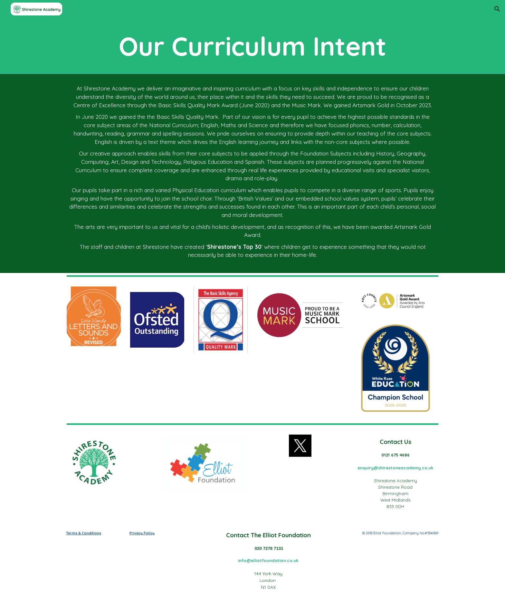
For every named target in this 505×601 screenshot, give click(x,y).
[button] (497, 9)
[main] (252, 46)
